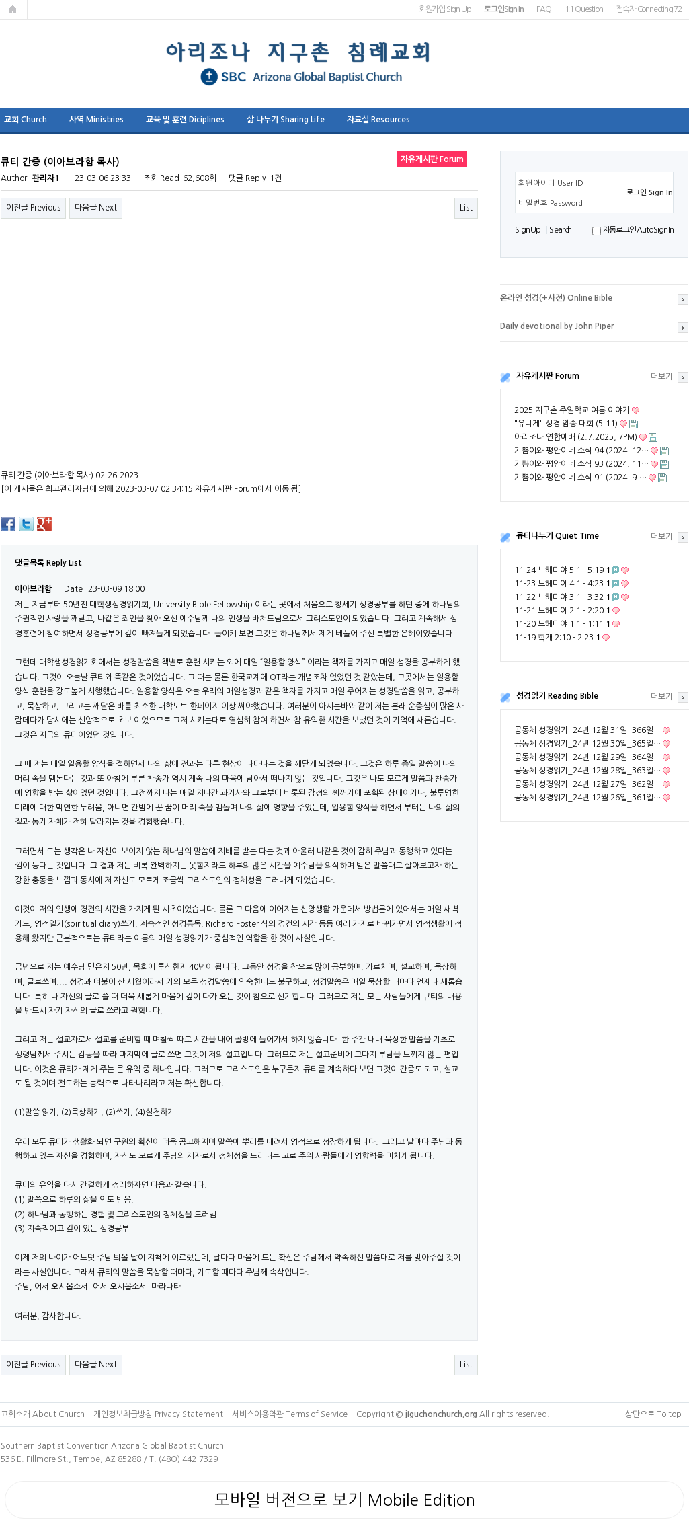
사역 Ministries (96, 120)
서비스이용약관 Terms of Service (290, 1414)
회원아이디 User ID (550, 183)
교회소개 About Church (43, 1414)
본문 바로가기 (0, 0)
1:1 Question (584, 9)
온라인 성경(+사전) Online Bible (556, 298)
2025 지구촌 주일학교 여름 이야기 (572, 410)
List (466, 208)
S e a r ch (560, 230)
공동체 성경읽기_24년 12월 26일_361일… (587, 798)
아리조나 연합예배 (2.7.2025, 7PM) (575, 437)
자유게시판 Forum (547, 376)
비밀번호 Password (550, 203)
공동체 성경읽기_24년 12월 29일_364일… (587, 757)
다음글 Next (96, 208)
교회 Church (25, 120)
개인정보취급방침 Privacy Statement (158, 1414)
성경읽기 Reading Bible (557, 696)
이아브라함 (33, 589)
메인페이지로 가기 (14, 9)
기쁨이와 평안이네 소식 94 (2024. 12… (581, 451)
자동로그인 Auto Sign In (638, 230)
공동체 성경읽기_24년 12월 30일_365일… (587, 744)
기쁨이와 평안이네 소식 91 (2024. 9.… (580, 477)
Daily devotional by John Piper (557, 326)
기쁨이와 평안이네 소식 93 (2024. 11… (581, 464)
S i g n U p (527, 230)
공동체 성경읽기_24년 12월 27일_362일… (587, 784)
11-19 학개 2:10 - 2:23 (557, 638)
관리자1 (45, 178)
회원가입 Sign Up (445, 9)
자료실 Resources (378, 120)
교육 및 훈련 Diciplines (185, 120)
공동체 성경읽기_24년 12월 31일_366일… (587, 730)
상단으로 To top (653, 1414)
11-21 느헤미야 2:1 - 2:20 (562, 611)
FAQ (543, 9)
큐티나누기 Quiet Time (557, 536)
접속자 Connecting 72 (649, 9)
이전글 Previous (33, 208)
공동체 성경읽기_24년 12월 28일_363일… (587, 771)
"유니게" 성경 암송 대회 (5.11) (566, 424)
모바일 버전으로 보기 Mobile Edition (344, 1500)
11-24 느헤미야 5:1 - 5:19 (562, 570)
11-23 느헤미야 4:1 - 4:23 (562, 584)
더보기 (662, 377)
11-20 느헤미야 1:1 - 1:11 (562, 624)
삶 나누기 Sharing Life (286, 120)
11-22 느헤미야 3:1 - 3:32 (562, 597)
